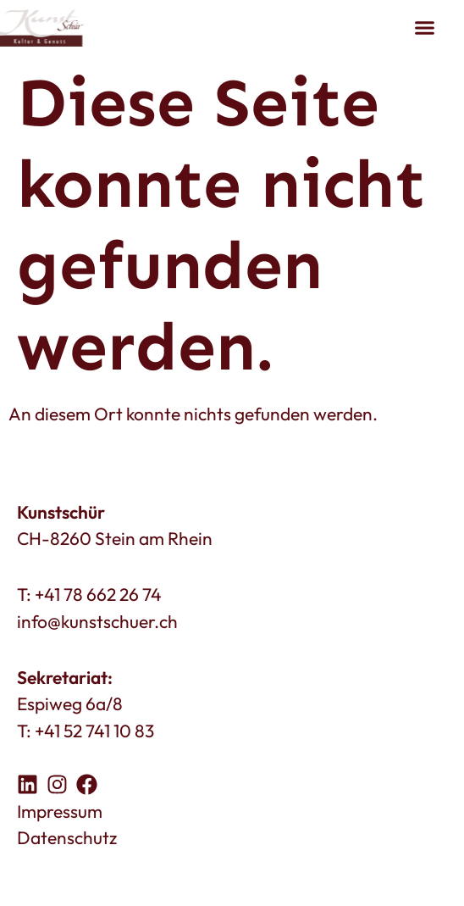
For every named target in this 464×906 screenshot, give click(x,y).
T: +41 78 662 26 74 (89, 594)
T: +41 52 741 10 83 (85, 731)
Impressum (59, 811)
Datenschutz (67, 837)
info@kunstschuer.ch (97, 621)
